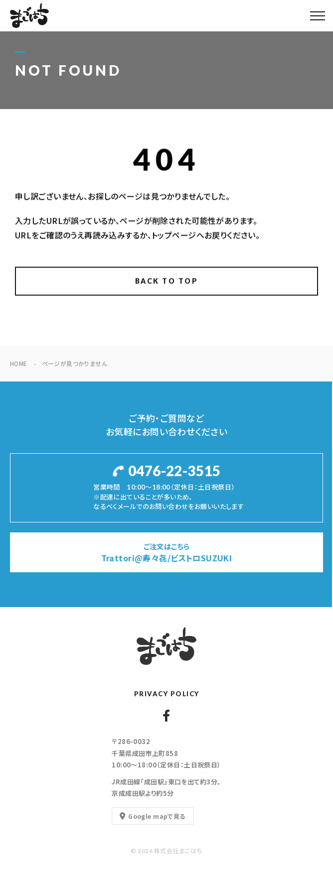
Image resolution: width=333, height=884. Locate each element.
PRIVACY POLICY (166, 694)
